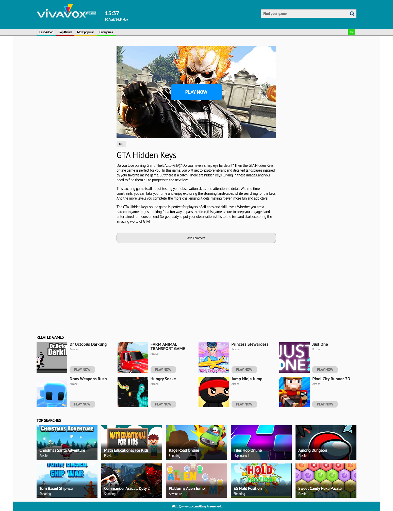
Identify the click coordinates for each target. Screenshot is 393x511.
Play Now (196, 92)
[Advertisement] (75, 122)
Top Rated (65, 32)
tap (121, 144)
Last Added (46, 32)
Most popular (85, 32)
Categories (106, 32)
